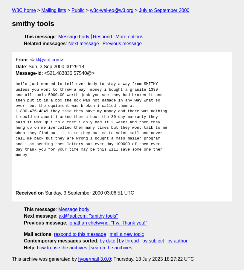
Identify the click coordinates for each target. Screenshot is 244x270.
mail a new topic (127, 234)
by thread (129, 240)
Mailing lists (53, 10)
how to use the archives (62, 247)
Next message (83, 43)
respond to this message (80, 234)
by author (177, 240)
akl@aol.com (47, 59)
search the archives (111, 247)
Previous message (122, 43)
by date (107, 240)
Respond (102, 36)
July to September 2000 (164, 10)
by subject (153, 240)
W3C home (24, 10)
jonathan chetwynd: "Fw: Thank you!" (107, 222)
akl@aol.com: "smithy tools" (88, 216)
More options (130, 36)
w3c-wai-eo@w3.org (111, 10)
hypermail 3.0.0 (94, 259)
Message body (73, 36)
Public (78, 10)
